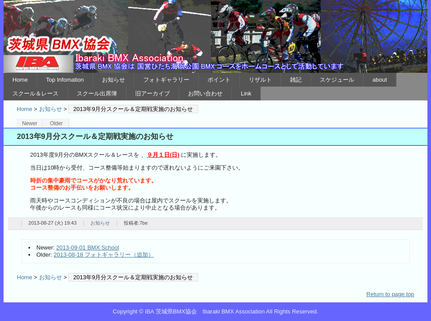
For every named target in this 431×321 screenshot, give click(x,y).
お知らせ (113, 79)
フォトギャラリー (166, 79)
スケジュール (337, 79)
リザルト (260, 79)
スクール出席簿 (97, 93)
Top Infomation (65, 79)
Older (56, 123)
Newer (30, 123)
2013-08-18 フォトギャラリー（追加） (104, 254)
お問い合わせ (205, 93)
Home (20, 79)
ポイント (219, 79)
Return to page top (390, 294)
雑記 (296, 79)
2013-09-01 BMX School (87, 247)
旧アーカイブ (152, 93)
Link (246, 93)
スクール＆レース (35, 93)
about (379, 79)
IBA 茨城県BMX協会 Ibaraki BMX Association (215, 36)
